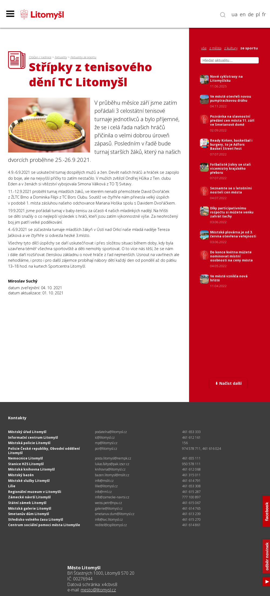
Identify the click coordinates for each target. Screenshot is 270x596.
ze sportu (249, 48)
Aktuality (61, 57)
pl (258, 14)
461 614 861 (191, 525)
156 (185, 443)
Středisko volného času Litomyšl (35, 519)
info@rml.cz (103, 491)
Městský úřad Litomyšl (27, 432)
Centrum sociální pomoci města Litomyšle (44, 525)
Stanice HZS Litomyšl (26, 464)
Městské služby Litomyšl (29, 480)
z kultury (231, 48)
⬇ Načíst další (228, 383)
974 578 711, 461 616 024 (201, 448)
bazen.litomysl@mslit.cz (112, 475)
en (243, 14)
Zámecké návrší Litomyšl (29, 497)
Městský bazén (21, 475)
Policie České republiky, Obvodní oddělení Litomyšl (44, 450)
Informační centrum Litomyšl (33, 437)
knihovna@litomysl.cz (110, 469)
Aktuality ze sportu (83, 57)
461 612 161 (191, 437)
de (251, 14)
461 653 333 (191, 432)
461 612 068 (191, 469)
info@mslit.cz (104, 480)
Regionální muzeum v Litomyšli (34, 491)
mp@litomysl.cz (106, 443)
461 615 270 (191, 519)
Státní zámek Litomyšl (27, 502)
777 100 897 (191, 497)
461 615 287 (191, 491)
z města (215, 48)
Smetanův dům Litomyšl (28, 514)
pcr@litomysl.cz (106, 448)
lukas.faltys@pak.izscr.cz (112, 464)
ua (235, 14)
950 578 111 (191, 464)
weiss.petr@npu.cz (108, 502)
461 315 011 (191, 475)
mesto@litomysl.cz (98, 590)
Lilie (11, 486)
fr (264, 14)
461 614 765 (191, 508)
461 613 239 (191, 514)
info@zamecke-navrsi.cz (112, 497)
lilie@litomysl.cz (106, 486)
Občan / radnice (40, 57)
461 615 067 (191, 502)
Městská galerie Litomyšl (29, 508)
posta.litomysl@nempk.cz (113, 458)
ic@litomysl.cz (105, 437)
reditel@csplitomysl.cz (111, 525)
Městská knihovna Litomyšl (31, 469)
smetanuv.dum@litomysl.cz (114, 514)
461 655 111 (191, 458)
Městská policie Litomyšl (29, 443)
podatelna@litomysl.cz (111, 432)
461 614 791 (191, 480)
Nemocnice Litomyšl (25, 458)
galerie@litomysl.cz (108, 508)
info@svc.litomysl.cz (109, 519)
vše (204, 48)
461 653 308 (191, 486)
